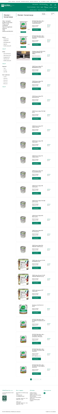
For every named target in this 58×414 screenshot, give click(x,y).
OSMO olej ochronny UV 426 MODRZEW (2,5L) (38, 261)
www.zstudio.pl (53, 411)
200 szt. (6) (5, 80)
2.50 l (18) (5, 71)
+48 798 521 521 (19, 395)
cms (49, 411)
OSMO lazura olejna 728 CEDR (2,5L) (37, 186)
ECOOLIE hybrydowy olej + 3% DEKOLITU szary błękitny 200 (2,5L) (38, 366)
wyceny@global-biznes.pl (20, 396)
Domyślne (44, 14)
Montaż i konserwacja (40, 10)
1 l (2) (4, 68)
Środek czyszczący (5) (7, 45)
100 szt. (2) (5, 78)
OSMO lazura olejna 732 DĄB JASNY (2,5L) (38, 201)
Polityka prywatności (33, 392)
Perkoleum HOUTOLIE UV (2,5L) (37, 305)
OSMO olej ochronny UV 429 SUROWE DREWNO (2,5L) (38, 275)
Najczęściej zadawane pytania (35, 399)
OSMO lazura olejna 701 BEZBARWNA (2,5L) (37, 67)
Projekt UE (31, 400)
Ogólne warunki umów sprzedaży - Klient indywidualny (35, 396)
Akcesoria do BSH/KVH (7, 31)
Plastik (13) (5, 44)
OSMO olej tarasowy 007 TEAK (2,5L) (37, 290)
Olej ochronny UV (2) (7, 55)
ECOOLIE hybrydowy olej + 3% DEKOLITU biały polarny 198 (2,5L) (38, 37)
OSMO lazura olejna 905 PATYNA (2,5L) (37, 231)
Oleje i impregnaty (6, 21)
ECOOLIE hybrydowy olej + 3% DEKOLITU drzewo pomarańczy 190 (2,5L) (38, 335)
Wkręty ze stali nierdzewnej (5, 24)
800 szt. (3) (5, 83)
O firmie (9, 1)
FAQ (39, 1)
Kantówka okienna (31, 10)
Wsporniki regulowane (7, 27)
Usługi (3, 30)
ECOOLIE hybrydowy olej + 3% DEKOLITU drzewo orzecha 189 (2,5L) (38, 22)
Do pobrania (43, 1)
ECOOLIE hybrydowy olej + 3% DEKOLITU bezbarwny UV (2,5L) (38, 320)
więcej (4, 48)
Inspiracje (13, 1)
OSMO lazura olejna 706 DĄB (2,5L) (38, 111)
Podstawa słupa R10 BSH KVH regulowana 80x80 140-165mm (38, 52)
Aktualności (18, 1)
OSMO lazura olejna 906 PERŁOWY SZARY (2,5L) (37, 246)
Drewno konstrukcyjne (29, 7)
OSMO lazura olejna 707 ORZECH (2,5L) (37, 126)
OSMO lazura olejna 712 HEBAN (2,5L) (37, 156)
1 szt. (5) (5, 76)
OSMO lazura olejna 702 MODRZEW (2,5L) (37, 81)
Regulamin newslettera (33, 394)
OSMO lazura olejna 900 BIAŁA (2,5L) (37, 216)
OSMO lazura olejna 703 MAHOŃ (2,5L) (37, 96)
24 (52, 14)
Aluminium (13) (6, 38)
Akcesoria (4, 28)
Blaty (43, 7)
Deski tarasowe (33, 4)
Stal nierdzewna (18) (7, 42)
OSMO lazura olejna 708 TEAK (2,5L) (37, 141)
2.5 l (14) (5, 70)
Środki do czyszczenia (7, 22)
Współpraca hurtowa (25, 1)
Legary (40, 7)
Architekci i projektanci (34, 1)
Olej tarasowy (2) (6, 58)
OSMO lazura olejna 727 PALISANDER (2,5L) (37, 171)
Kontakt (47, 1)
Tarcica (36, 7)
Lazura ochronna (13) (7, 53)
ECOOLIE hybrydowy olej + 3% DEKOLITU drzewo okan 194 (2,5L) (38, 350)
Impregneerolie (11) (7, 57)
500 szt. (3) (5, 82)
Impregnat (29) (6, 40)
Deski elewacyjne (40, 4)
